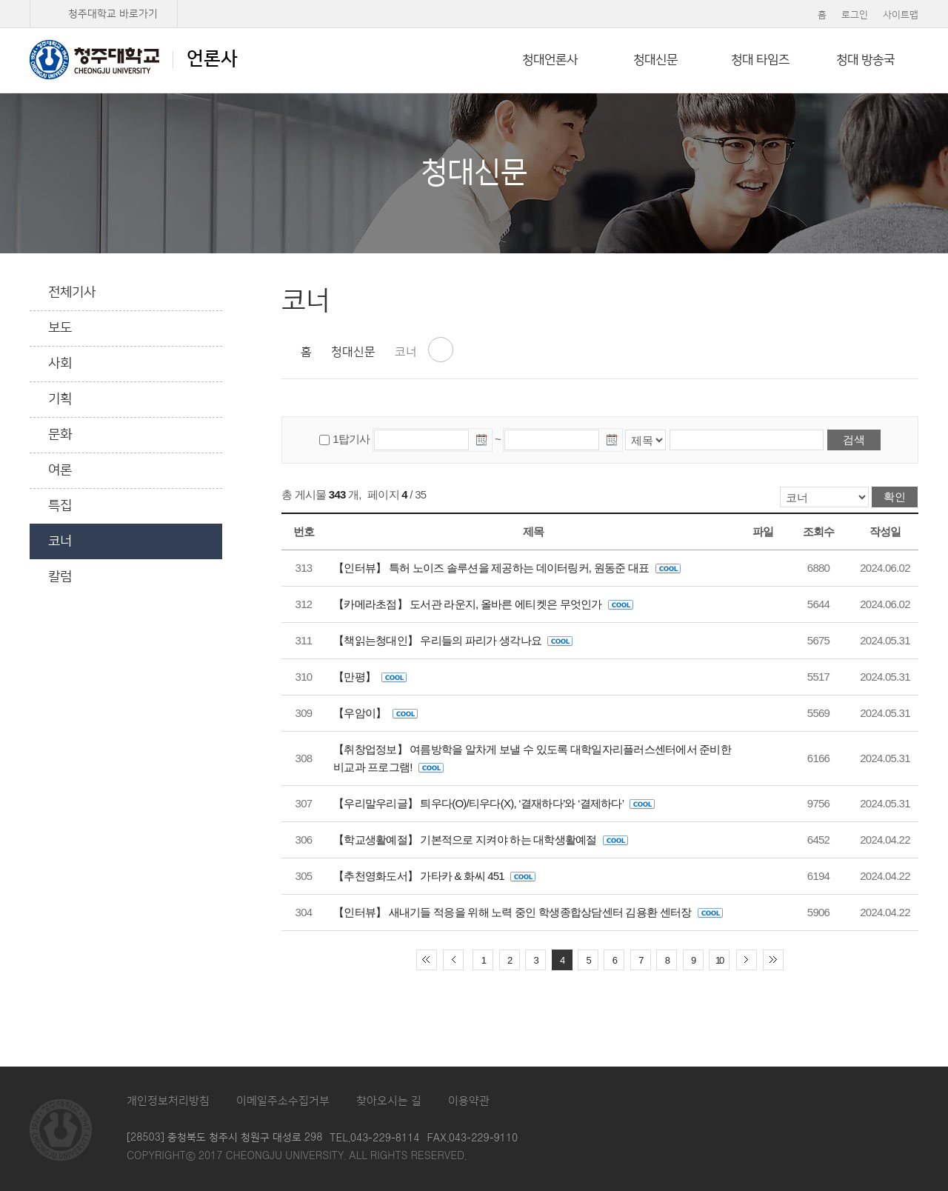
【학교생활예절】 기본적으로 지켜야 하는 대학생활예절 (480, 839)
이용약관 (469, 1101)
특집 (60, 505)
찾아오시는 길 (388, 1101)
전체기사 (72, 292)
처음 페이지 (426, 960)
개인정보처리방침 (168, 1101)
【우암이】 (375, 713)
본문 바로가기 (474, 0)
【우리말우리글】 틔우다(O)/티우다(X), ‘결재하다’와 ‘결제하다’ (494, 803)
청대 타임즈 (760, 60)
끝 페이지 (773, 960)
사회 (60, 363)
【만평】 (370, 676)
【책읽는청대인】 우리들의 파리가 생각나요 (453, 640)
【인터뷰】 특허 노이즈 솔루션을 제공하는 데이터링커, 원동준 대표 (507, 567)
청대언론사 (550, 60)
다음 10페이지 (746, 960)
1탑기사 (351, 439)
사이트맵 (900, 15)
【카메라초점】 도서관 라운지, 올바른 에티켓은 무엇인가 (483, 604)
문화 (60, 434)
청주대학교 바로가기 (113, 14)
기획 (60, 399)
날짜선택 (482, 442)
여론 (60, 470)
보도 (60, 328)
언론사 (134, 59)
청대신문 (655, 60)
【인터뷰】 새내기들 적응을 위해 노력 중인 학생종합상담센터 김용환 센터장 (528, 912)
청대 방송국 (865, 60)
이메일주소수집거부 (283, 1101)
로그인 (854, 15)
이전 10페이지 (453, 960)
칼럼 (60, 577)
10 (719, 960)
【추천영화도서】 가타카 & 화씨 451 (434, 876)
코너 (60, 541)
